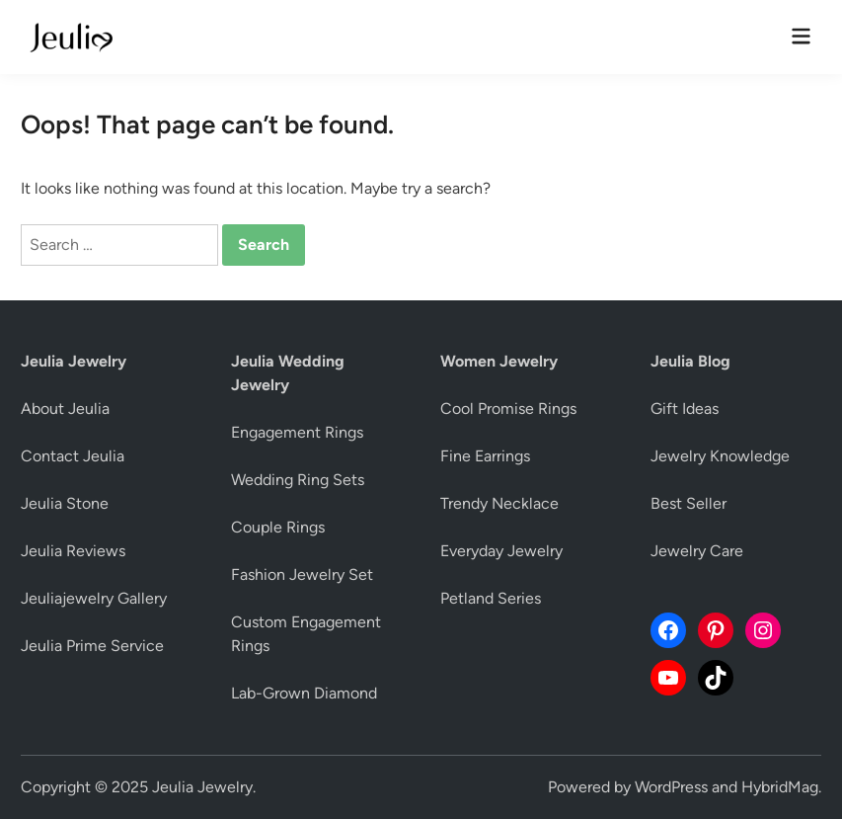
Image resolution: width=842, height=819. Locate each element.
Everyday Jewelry (501, 550)
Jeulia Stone (65, 503)
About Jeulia (65, 408)
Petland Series (490, 598)
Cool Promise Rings (508, 408)
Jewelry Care (697, 550)
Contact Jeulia (72, 456)
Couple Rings (278, 527)
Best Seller (689, 503)
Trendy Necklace (499, 503)
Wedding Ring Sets (297, 479)
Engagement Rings (297, 432)
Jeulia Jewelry (202, 787)
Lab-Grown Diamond (304, 693)
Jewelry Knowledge (720, 456)
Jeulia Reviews (73, 550)
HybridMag (779, 787)
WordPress (671, 787)
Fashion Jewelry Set (302, 574)
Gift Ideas (685, 408)
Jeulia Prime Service (92, 645)
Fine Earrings (485, 456)
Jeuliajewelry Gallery (94, 598)
